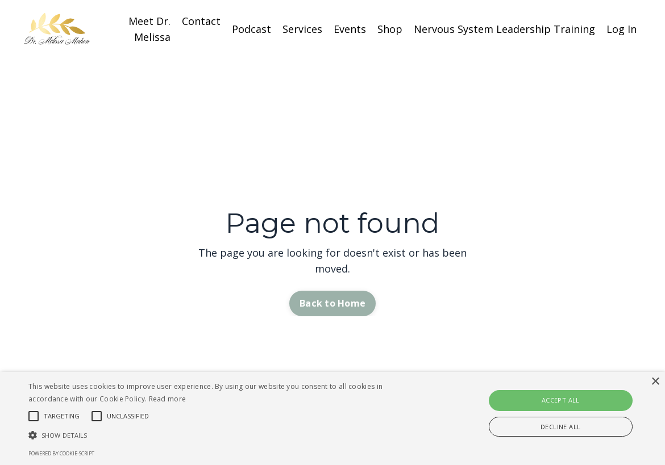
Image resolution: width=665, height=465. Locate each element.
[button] (226, 435)
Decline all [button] (560, 426)
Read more (167, 399)
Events (350, 29)
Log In (621, 29)
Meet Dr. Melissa (149, 29)
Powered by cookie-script (61, 453)
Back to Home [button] (332, 303)
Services (302, 29)
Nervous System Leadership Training (504, 29)
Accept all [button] (561, 400)
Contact (201, 21)
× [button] (655, 382)
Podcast (251, 29)
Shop (389, 29)
